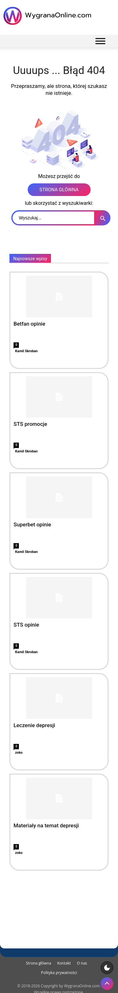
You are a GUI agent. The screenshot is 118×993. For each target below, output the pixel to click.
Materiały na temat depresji (46, 825)
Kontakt (64, 963)
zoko (19, 753)
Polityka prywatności (59, 972)
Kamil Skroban (26, 351)
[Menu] (100, 41)
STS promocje (30, 424)
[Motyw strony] (107, 967)
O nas (82, 963)
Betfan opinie (29, 324)
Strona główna (38, 963)
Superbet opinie (32, 524)
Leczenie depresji (34, 725)
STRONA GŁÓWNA (58, 190)
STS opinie (26, 625)
